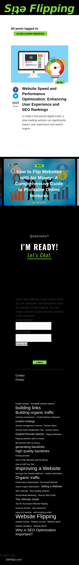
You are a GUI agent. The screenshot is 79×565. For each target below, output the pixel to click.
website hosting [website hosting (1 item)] (22, 522)
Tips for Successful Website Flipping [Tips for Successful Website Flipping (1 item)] (32, 504)
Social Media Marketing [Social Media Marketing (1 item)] (26, 495)
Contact (20, 375)
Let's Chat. (39, 255)
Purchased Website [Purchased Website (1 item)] (49, 482)
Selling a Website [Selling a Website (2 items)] (51, 486)
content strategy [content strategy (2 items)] (25, 421)
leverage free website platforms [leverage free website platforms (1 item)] (29, 473)
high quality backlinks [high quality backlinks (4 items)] (33, 451)
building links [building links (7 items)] (28, 408)
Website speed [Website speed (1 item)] (54, 522)
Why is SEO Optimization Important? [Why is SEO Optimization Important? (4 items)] (36, 532)
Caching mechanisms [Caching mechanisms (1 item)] (25, 417)
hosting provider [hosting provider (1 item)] (23, 455)
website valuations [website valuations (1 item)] (24, 526)
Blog (60, 82)
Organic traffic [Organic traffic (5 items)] (28, 477)
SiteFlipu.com (14, 559)
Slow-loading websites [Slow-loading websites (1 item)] (39, 491)
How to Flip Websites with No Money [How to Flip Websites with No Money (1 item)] (32, 460)
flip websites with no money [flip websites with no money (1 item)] (28, 443)
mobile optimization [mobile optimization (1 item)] (53, 473)
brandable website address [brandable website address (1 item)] (43, 403)
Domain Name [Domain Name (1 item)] (50, 425)
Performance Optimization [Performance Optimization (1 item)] (27, 482)
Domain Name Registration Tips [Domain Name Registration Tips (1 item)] (30, 430)
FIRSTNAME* (24, 331)
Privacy (20, 379)
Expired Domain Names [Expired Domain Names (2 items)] (30, 434)
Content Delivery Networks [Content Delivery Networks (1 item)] (48, 417)
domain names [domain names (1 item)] (52, 430)
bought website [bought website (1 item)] (22, 403)
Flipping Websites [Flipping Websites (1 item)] (54, 434)
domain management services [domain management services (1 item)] (29, 425)
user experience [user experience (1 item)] (39, 508)
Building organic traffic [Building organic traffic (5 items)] (35, 412)
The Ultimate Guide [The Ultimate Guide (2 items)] (27, 499)
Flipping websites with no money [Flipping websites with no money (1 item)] (30, 438)
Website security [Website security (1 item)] (38, 522)
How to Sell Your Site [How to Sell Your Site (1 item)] (25, 464)
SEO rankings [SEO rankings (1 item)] (22, 491)
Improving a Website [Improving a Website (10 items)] (38, 468)
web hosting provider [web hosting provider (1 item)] (42, 512)
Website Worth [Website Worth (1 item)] (40, 526)
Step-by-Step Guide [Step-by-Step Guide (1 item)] (47, 495)
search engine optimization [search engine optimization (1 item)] (28, 486)
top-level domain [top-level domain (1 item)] (23, 508)
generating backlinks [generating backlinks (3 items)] (30, 447)
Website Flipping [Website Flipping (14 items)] (36, 516)
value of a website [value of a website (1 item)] (24, 512)
